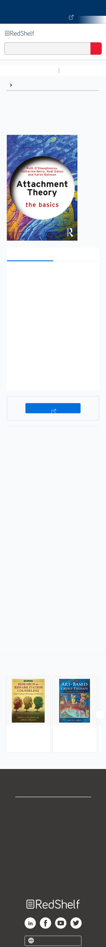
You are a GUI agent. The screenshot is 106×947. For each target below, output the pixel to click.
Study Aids (76, 70)
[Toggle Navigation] (96, 33)
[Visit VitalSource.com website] (53, 12)
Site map (53, 880)
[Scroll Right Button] (100, 714)
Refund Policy (53, 855)
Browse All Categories (29, 70)
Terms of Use (53, 843)
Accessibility (53, 868)
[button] (52, 274)
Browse (23, 85)
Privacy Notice (53, 831)
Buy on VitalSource (53, 408)
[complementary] (53, 704)
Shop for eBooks (53, 806)
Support (53, 818)
